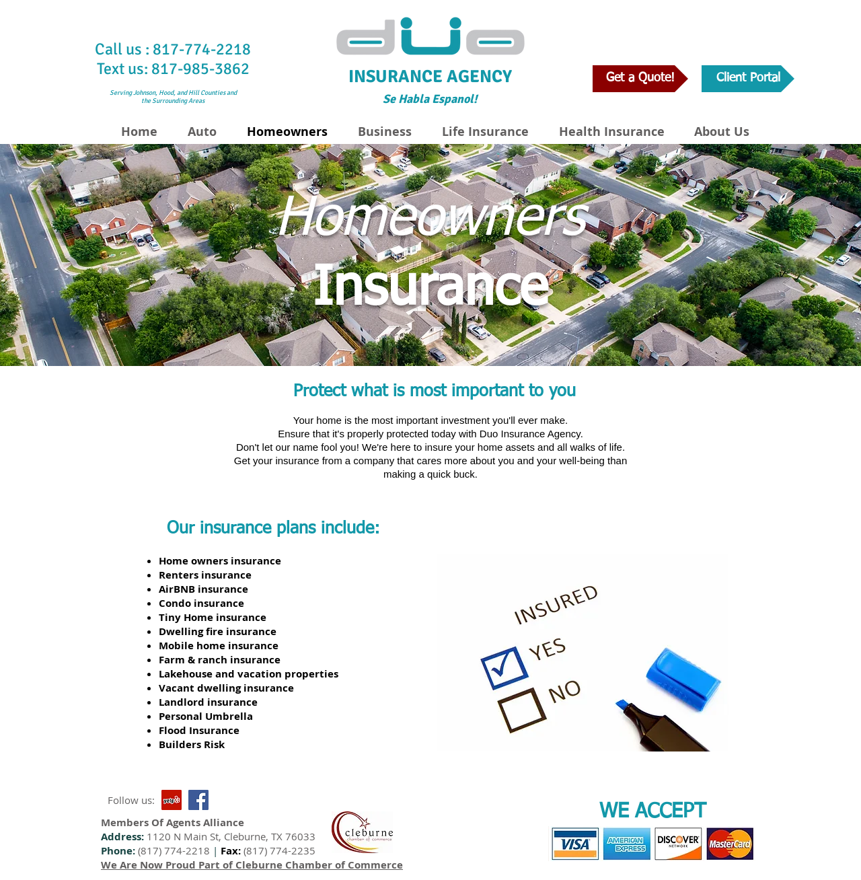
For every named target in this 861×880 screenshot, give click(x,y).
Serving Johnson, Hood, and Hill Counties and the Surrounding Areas (173, 97)
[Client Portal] (748, 78)
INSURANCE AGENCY (430, 76)
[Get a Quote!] (640, 78)
